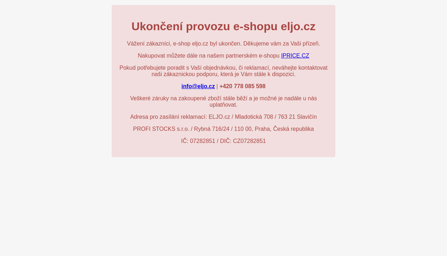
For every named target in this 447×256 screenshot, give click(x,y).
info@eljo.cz (198, 86)
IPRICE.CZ (295, 56)
